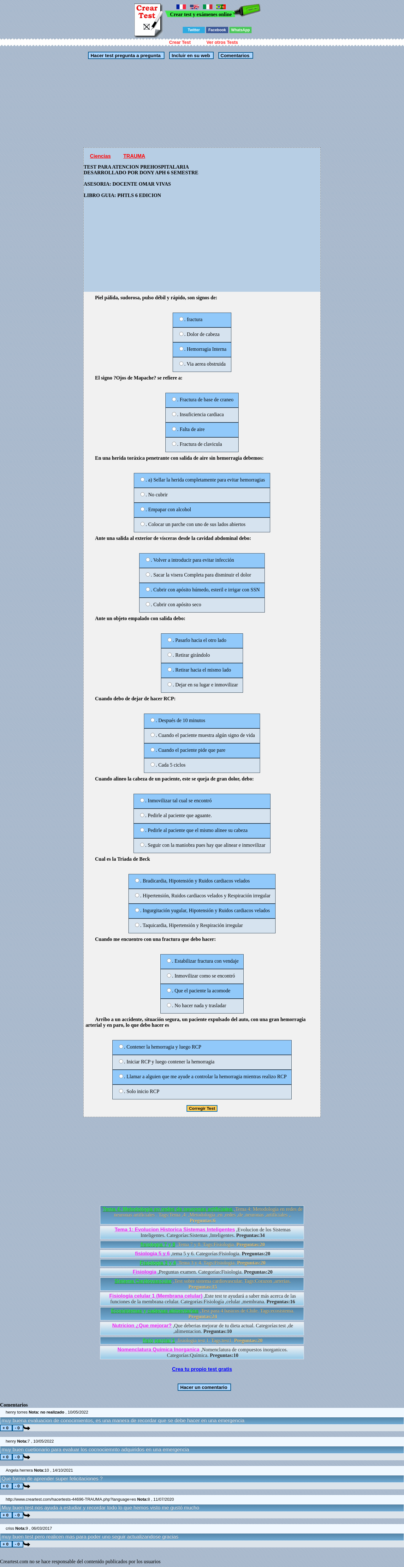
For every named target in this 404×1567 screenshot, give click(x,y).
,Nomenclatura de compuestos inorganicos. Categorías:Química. (202, 1352)
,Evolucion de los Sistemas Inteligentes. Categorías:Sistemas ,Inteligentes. (203, 1232)
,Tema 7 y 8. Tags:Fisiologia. (202, 1244)
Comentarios (234, 55)
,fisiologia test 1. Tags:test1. (203, 1340)
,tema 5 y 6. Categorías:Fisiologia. (202, 1253)
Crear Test (180, 42)
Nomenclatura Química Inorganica (158, 1349)
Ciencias (100, 156)
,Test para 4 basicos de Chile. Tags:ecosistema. (202, 1313)
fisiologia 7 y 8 (157, 1244)
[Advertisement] (178, 103)
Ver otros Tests (222, 42)
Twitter (194, 30)
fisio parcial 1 (159, 1340)
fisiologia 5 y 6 (152, 1253)
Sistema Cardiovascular (143, 1281)
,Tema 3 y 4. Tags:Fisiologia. (203, 1262)
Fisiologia (145, 1272)
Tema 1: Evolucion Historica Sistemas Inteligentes (175, 1229)
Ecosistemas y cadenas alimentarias (155, 1310)
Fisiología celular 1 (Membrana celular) (155, 1296)
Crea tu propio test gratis (202, 1369)
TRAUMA (134, 156)
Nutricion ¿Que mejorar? (141, 1325)
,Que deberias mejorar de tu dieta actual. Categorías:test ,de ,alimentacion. (202, 1328)
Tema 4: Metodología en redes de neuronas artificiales (168, 1209)
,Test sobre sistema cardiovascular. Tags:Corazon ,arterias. (203, 1283)
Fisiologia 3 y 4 (158, 1262)
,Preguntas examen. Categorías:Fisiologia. (203, 1272)
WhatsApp (240, 30)
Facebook (217, 30)
